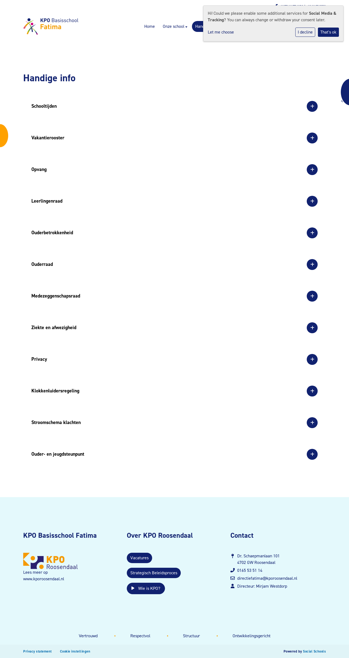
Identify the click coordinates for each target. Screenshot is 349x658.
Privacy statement (37, 651)
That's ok (328, 32)
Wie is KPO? (145, 588)
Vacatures (139, 558)
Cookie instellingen (75, 651)
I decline (305, 32)
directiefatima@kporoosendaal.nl (267, 578)
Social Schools (314, 651)
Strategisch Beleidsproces (153, 573)
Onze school (174, 26)
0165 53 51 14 (249, 570)
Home (149, 26)
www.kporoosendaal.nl (43, 579)
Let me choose (221, 32)
